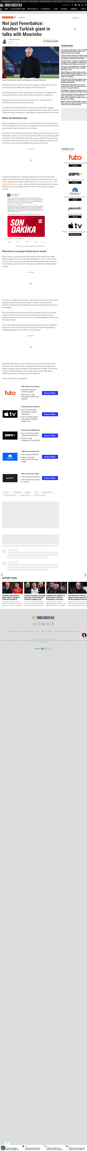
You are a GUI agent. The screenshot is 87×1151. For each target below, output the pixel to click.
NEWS (6, 9)
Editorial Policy (58, 631)
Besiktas (6, 492)
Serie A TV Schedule (69, 1)
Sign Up (75, 165)
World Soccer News (39, 495)
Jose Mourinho (17, 492)
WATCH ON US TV (32, 9)
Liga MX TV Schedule (45, 1)
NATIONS (64, 9)
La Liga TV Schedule (57, 1)
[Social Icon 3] (48, 624)
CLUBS (56, 9)
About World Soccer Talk (14, 631)
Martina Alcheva (14, 39)
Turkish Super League (10, 495)
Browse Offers (49, 393)
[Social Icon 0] (35, 624)
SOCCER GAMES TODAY (18, 9)
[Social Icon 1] (39, 624)
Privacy (37, 631)
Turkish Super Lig (25, 495)
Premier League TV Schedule (19, 1)
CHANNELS (74, 9)
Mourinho (27, 492)
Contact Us (76, 631)
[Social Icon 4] (52, 624)
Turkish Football (47, 492)
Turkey (36, 492)
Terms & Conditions (47, 631)
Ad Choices (68, 631)
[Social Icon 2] (43, 624)
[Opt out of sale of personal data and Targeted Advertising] (3, 1148)
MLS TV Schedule (33, 1)
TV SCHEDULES (46, 9)
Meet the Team (28, 631)
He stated (20, 135)
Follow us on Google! (52, 41)
